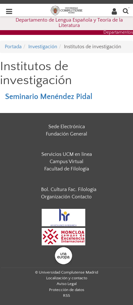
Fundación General (66, 134)
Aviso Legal (67, 284)
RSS (66, 295)
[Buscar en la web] (126, 10)
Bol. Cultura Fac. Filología (68, 189)
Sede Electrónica (66, 126)
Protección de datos (66, 290)
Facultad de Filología (66, 169)
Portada (13, 47)
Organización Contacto (66, 197)
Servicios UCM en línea (66, 154)
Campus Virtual (66, 161)
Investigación (42, 47)
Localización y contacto (66, 278)
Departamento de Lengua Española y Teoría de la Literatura (69, 23)
